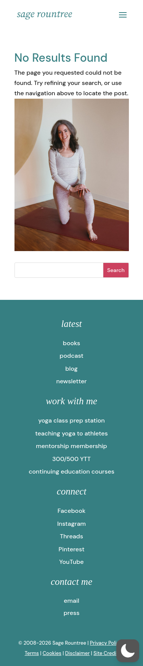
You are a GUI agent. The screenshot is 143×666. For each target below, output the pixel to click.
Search (116, 270)
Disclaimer (77, 653)
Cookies (52, 653)
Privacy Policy (106, 643)
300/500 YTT (71, 459)
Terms (32, 653)
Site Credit (105, 653)
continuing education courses (71, 471)
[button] (127, 650)
